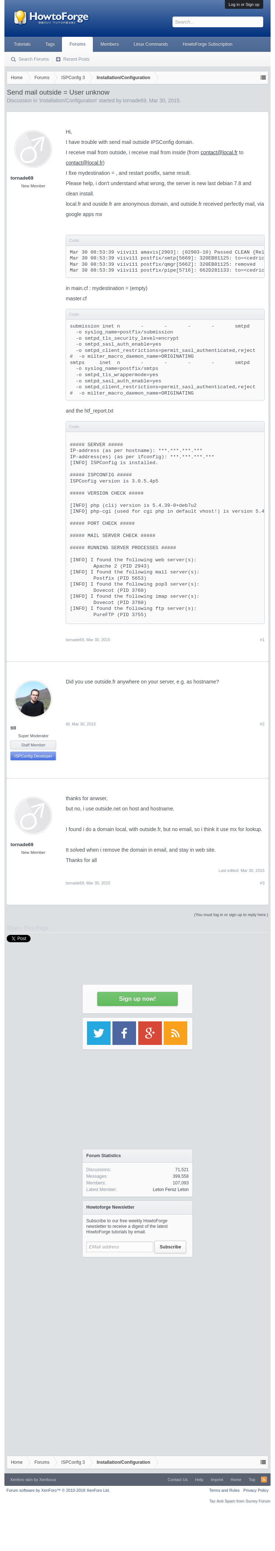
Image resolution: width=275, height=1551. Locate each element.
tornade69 (21, 178)
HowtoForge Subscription (208, 44)
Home (235, 1479)
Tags (50, 44)
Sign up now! (137, 999)
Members (109, 44)
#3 (262, 883)
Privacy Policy (255, 1490)
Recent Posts (76, 59)
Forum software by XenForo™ (58, 1490)
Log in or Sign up (244, 4)
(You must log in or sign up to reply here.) (231, 914)
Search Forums (33, 59)
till (13, 728)
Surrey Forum (258, 1501)
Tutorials (22, 44)
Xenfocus (47, 1479)
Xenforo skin (21, 1479)
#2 (262, 724)
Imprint (217, 1479)
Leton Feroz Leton (171, 1189)
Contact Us (178, 1479)
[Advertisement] (137, 1307)
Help (199, 1479)
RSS (264, 1480)
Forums (77, 44)
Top (252, 1479)
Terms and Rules (224, 1490)
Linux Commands (150, 44)
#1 (262, 639)
